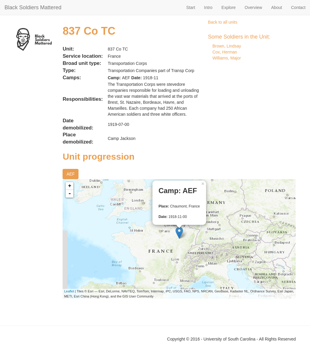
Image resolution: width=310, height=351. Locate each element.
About (276, 7)
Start (190, 7)
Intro (208, 7)
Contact (298, 7)
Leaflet (69, 291)
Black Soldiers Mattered (32, 7)
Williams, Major (226, 58)
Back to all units (222, 22)
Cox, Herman (224, 52)
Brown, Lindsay (226, 46)
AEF (70, 174)
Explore (228, 7)
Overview (253, 7)
